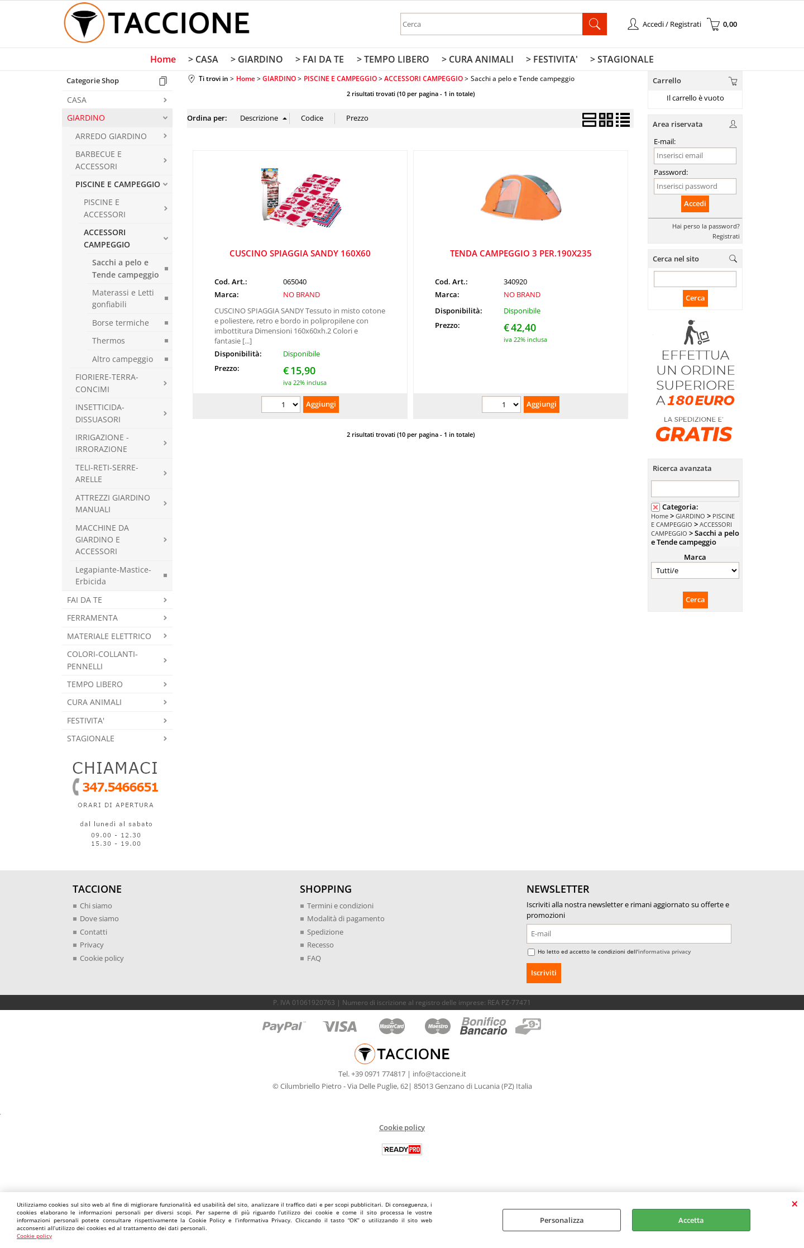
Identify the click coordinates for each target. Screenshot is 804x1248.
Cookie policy (34, 1236)
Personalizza (562, 1220)
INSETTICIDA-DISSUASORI (100, 415)
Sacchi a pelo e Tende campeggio (125, 271)
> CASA (207, 61)
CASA (77, 102)
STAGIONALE (90, 741)
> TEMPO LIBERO (392, 61)
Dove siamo (99, 921)
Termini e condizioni (340, 908)
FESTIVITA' (85, 722)
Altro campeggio (122, 361)
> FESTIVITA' (549, 61)
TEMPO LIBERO (95, 686)
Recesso (320, 947)
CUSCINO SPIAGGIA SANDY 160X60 (300, 255)
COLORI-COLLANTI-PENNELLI (102, 662)
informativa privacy (664, 954)
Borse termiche (120, 325)
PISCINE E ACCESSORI (105, 210)
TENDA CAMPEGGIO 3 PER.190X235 (521, 255)
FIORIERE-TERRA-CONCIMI (106, 385)
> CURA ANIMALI (476, 61)
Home (167, 61)
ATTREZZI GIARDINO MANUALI (112, 505)
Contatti (93, 934)
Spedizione (325, 934)
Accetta (691, 1220)
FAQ (314, 960)
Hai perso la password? (706, 228)
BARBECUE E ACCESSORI (98, 162)
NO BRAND (301, 297)
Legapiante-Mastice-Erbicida (113, 577)
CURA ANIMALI (94, 704)
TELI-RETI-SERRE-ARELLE (106, 475)
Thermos (108, 343)
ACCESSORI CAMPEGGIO (107, 241)
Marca (695, 560)
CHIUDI (794, 1203)
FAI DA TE (84, 602)
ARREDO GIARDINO (111, 138)
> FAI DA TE (320, 61)
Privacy (92, 947)
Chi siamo (96, 908)
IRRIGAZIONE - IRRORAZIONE (102, 445)
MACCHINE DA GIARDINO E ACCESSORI (102, 542)
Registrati (726, 238)
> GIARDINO (259, 61)
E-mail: (665, 144)
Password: (671, 174)
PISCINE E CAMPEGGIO (117, 186)
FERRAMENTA (92, 620)
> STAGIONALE (618, 61)
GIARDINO (86, 120)
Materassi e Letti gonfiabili (123, 300)
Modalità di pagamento (346, 921)
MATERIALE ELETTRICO (109, 638)
